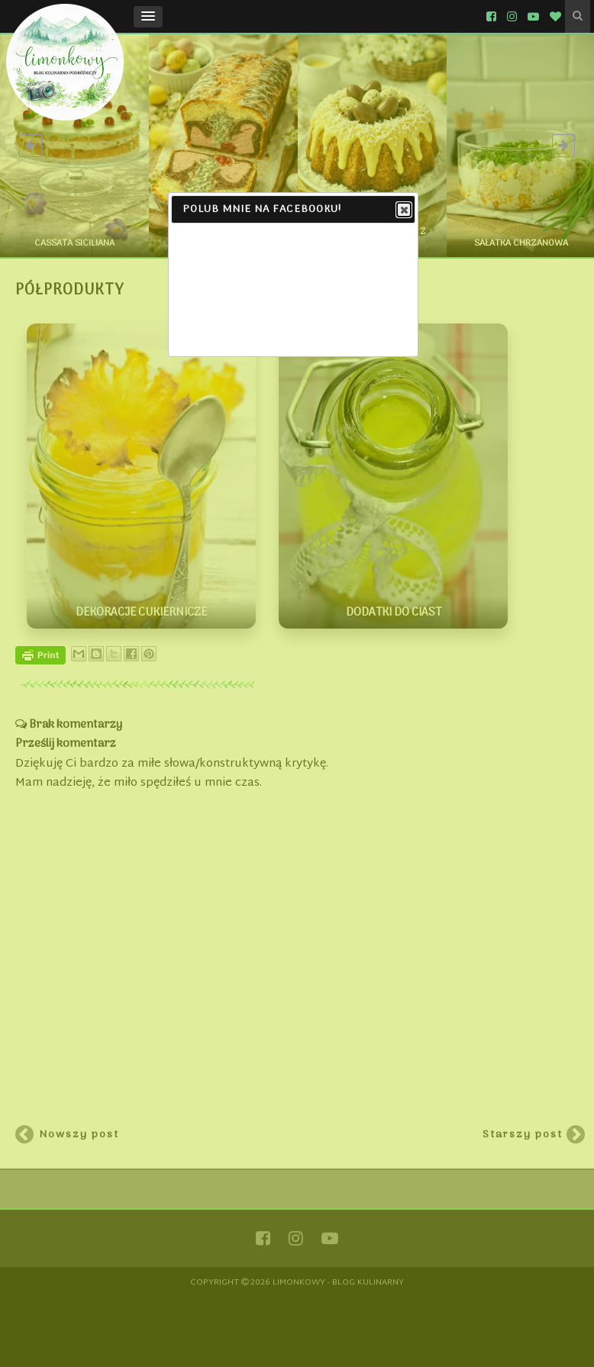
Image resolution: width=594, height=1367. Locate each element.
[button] (148, 16)
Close (403, 210)
